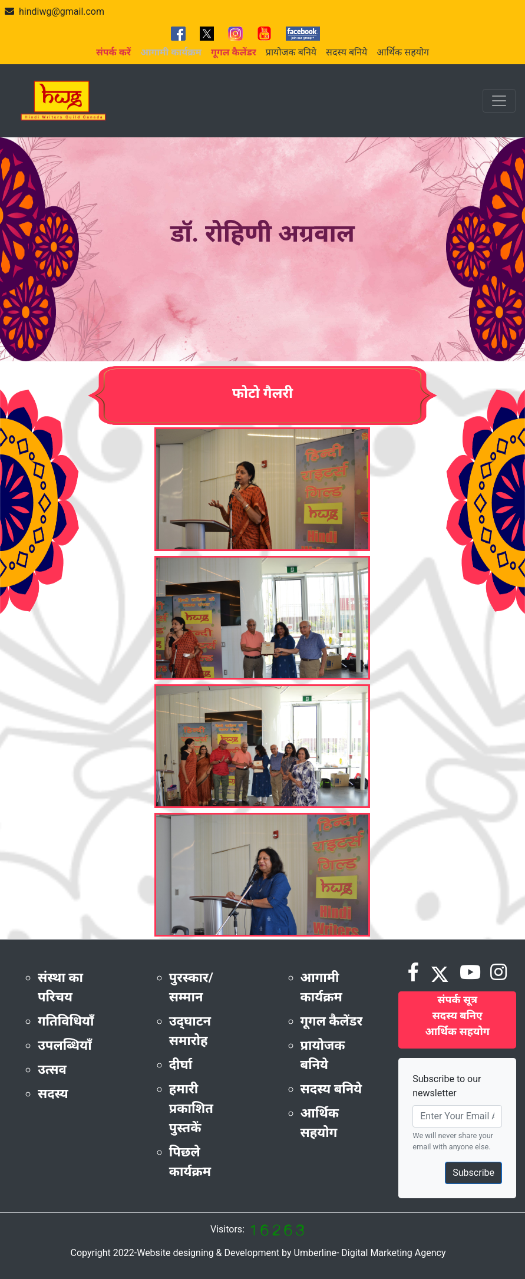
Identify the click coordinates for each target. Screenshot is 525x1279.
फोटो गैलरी (262, 393)
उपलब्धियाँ (65, 1045)
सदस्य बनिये (346, 52)
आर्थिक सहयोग (403, 52)
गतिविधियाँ (66, 1021)
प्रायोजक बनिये (291, 52)
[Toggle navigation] (499, 101)
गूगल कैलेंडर (332, 1021)
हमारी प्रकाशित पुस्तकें (191, 1108)
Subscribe (473, 1172)
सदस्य (53, 1093)
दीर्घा (181, 1064)
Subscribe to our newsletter (446, 1086)
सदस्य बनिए (457, 1015)
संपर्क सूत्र (457, 999)
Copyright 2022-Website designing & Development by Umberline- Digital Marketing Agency (257, 1252)
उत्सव (52, 1069)
